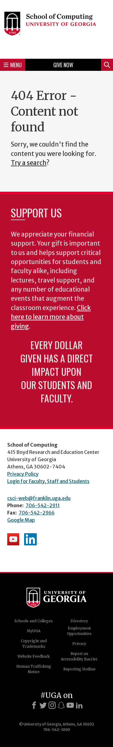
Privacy (79, 643)
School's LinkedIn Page (31, 539)
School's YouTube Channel (13, 539)
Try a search (28, 163)
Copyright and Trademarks (34, 644)
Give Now (63, 65)
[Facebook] (34, 705)
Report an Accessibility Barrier (79, 656)
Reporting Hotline (79, 669)
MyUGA (33, 631)
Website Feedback (33, 656)
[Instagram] (52, 705)
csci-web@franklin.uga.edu (39, 498)
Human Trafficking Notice (33, 669)
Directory (79, 621)
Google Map (21, 520)
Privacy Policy (23, 474)
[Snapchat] (61, 705)
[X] (43, 705)
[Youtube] (70, 705)
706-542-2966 (37, 513)
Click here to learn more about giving (51, 317)
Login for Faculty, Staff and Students (48, 481)
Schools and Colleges (33, 621)
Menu (13, 65)
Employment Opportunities (79, 631)
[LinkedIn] (79, 705)
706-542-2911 (43, 505)
